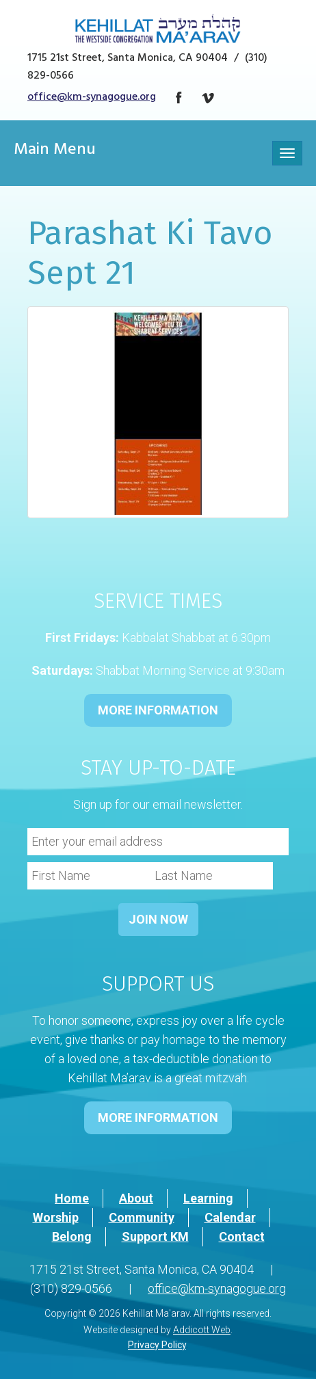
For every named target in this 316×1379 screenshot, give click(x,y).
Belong (72, 1236)
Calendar (230, 1217)
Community (141, 1217)
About (136, 1198)
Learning (208, 1198)
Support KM (155, 1236)
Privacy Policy (157, 1344)
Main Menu (55, 151)
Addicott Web (202, 1329)
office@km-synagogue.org (91, 98)
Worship (56, 1217)
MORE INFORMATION (158, 710)
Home (72, 1198)
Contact (242, 1236)
